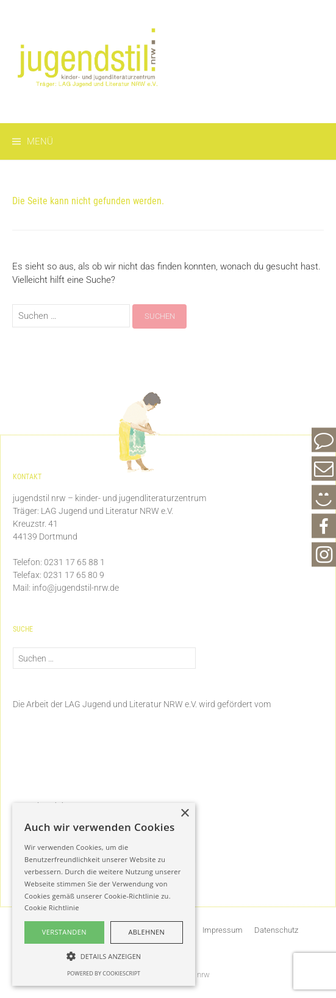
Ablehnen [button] (146, 931)
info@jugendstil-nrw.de (75, 588)
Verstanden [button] (64, 931)
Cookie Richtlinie (51, 907)
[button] (103, 956)
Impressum (222, 930)
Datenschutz (276, 930)
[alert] (103, 894)
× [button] (184, 813)
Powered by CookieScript (103, 973)
